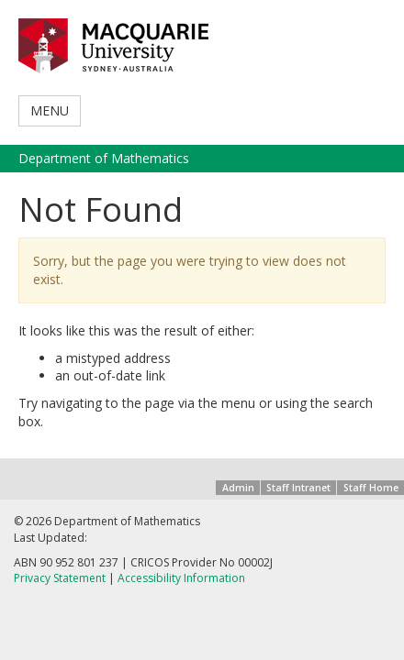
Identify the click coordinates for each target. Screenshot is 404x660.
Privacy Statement (60, 578)
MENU (49, 110)
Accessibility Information (181, 578)
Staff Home (370, 487)
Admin (238, 487)
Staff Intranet (298, 487)
